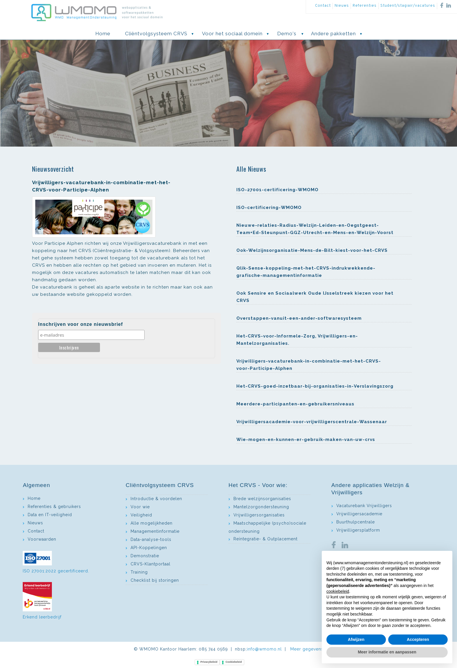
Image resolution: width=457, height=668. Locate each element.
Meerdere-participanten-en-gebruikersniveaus (295, 404)
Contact (323, 5)
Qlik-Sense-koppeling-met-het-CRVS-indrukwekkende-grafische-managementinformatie (305, 272)
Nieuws (342, 5)
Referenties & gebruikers (54, 506)
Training (139, 572)
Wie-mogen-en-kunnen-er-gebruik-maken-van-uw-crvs (305, 439)
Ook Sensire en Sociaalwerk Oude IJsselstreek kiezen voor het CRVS (314, 297)
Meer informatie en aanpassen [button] (387, 652)
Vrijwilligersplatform (358, 530)
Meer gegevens (307, 649)
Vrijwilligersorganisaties (259, 515)
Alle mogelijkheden (152, 523)
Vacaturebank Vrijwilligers (364, 505)
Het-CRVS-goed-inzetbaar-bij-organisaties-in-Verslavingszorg (314, 386)
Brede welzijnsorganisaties (262, 498)
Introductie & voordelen (156, 498)
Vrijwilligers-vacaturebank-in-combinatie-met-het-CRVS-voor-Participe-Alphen (308, 364)
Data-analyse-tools (151, 539)
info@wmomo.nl (264, 649)
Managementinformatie (155, 531)
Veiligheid (141, 515)
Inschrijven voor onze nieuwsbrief (80, 324)
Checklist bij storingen (155, 580)
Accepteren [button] (418, 639)
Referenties (365, 5)
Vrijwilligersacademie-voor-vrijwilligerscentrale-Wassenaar (311, 421)
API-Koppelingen (149, 547)
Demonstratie (145, 555)
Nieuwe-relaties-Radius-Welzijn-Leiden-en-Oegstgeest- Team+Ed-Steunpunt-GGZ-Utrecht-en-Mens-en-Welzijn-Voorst (314, 229)
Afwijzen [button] (356, 639)
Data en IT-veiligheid (50, 514)
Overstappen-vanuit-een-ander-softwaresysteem (299, 318)
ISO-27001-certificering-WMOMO (277, 189)
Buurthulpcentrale (355, 522)
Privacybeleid (209, 661)
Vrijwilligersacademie (359, 513)
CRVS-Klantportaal (151, 564)
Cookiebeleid (234, 661)
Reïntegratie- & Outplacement (265, 539)
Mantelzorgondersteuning (261, 506)
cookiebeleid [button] (337, 591)
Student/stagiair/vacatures (407, 5)
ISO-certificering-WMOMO (269, 207)
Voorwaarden (42, 539)
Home (34, 498)
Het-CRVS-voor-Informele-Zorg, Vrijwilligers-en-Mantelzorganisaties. (297, 339)
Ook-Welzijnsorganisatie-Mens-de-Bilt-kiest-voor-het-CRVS (312, 250)
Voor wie (140, 506)
